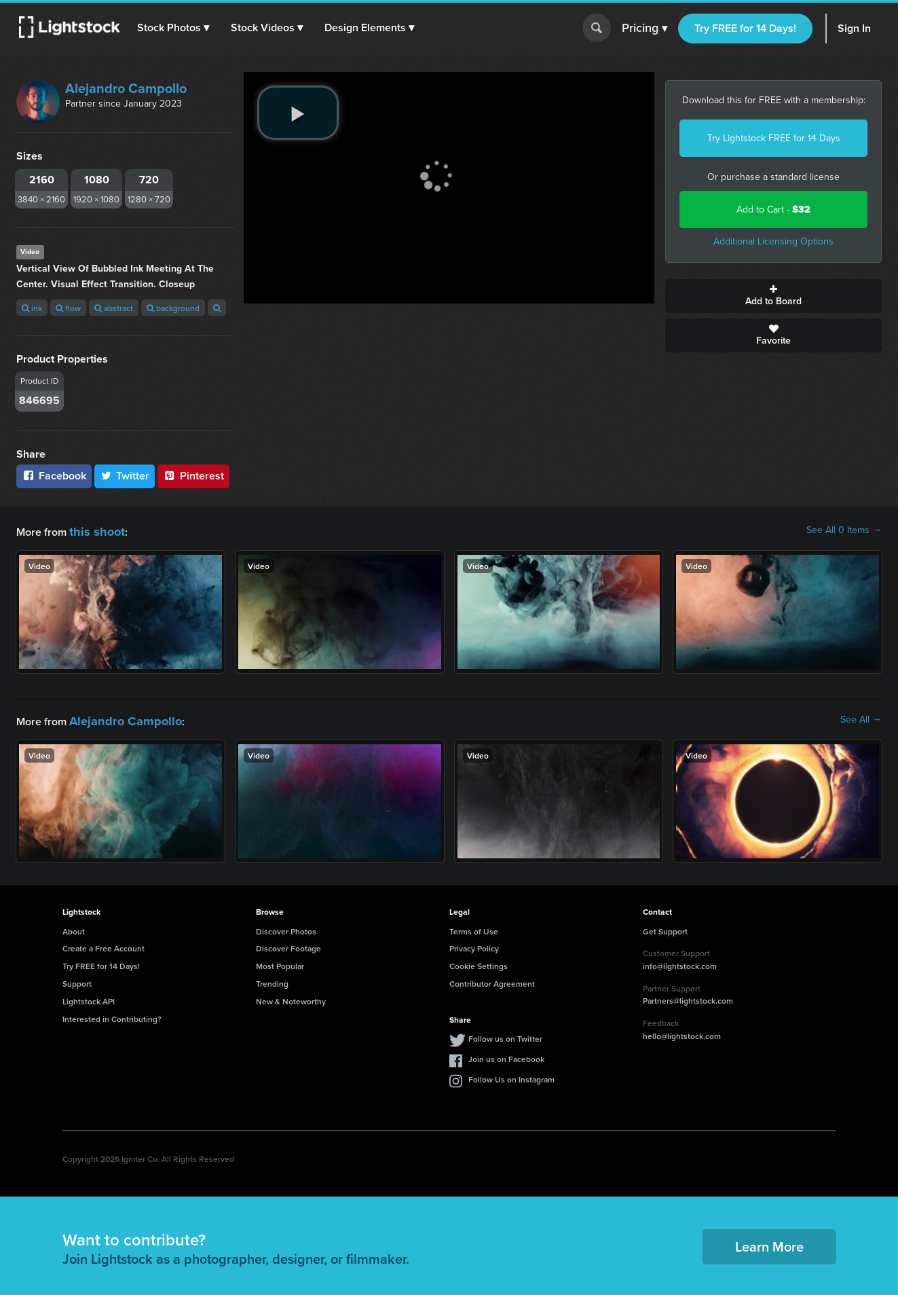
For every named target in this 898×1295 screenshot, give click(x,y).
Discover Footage (288, 944)
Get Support (665, 927)
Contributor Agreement (492, 979)
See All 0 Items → (844, 530)
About (73, 927)
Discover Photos (286, 927)
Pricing (644, 28)
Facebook (54, 476)
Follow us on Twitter (505, 1034)
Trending (272, 979)
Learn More (769, 1242)
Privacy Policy (474, 944)
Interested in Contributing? (112, 1015)
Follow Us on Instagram (511, 1075)
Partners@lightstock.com (688, 996)
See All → (861, 718)
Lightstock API (88, 997)
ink (32, 308)
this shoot (93, 530)
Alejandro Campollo (126, 88)
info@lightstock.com (680, 962)
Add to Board (773, 296)
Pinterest (193, 476)
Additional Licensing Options (773, 241)
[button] (176, 28)
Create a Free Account (103, 944)
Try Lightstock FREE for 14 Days (773, 138)
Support (77, 979)
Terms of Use (473, 927)
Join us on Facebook (506, 1055)
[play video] (298, 113)
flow (68, 308)
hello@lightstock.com (682, 1032)
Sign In (854, 28)
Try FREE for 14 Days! (745, 28)
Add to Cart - (773, 209)
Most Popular (280, 962)
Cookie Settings (478, 962)
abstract (113, 308)
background (173, 308)
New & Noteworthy (291, 997)
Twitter (125, 476)
